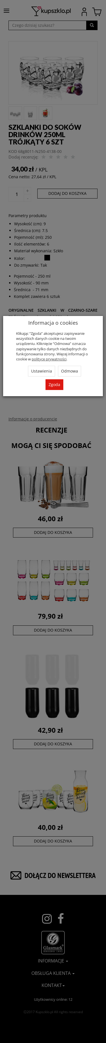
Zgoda (54, 384)
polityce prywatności (49, 359)
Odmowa (69, 371)
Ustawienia (41, 371)
